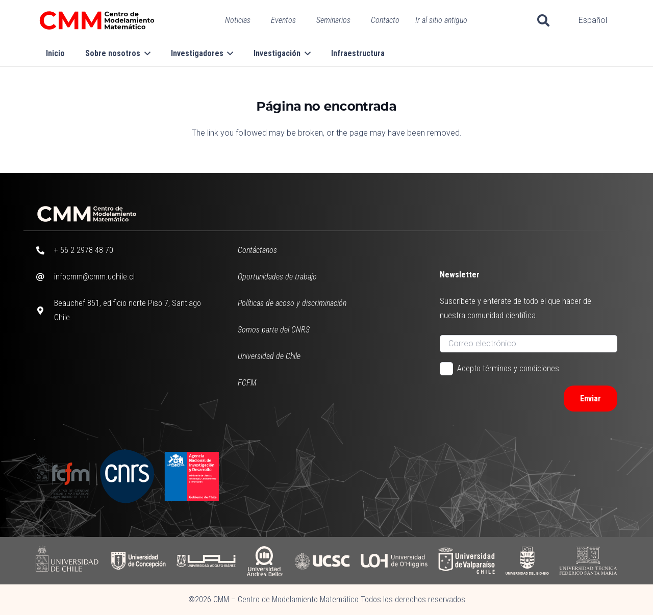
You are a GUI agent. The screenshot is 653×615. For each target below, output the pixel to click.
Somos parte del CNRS (274, 330)
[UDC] (138, 560)
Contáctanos (257, 250)
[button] (543, 20)
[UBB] (528, 560)
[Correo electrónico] (528, 343)
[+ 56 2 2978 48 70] (45, 250)
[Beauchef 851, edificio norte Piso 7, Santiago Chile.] (45, 310)
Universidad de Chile (269, 356)
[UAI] (206, 560)
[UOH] (394, 560)
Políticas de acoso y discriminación (292, 303)
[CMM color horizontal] (97, 20)
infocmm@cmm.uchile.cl (94, 276)
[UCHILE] (68, 560)
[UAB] (265, 560)
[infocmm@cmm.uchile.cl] (45, 277)
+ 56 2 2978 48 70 (83, 250)
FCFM (247, 383)
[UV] (466, 560)
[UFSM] (588, 560)
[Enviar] (590, 399)
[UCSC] (321, 560)
